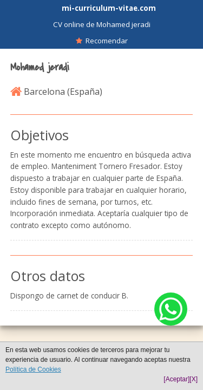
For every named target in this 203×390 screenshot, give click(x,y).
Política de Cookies (33, 369)
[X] (193, 379)
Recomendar (102, 41)
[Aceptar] (176, 379)
